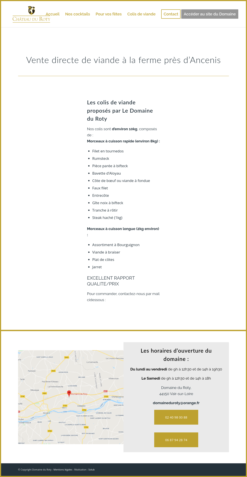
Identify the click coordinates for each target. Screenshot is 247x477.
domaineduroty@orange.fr (176, 403)
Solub (91, 469)
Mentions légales (63, 469)
